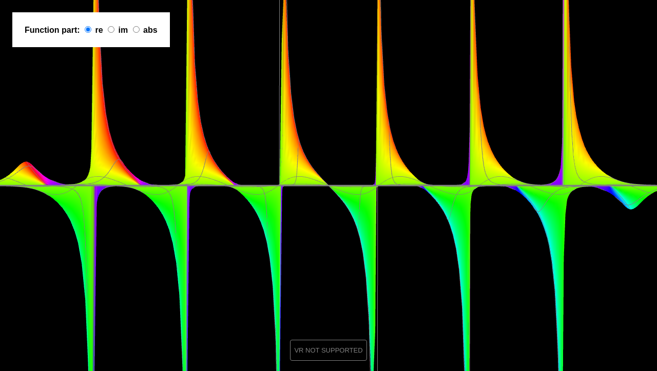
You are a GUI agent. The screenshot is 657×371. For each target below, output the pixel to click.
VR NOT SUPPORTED (328, 350)
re (99, 30)
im (123, 30)
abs (150, 30)
